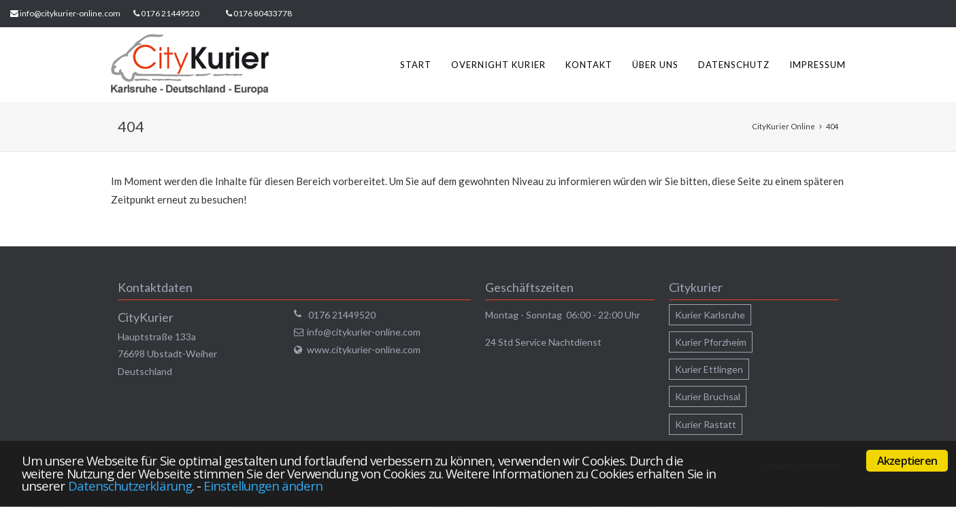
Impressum (817, 64)
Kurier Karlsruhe (710, 315)
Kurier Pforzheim (710, 342)
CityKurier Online (783, 126)
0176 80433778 (262, 13)
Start (415, 64)
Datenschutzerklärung (130, 485)
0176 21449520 (170, 13)
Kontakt (588, 64)
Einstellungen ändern (263, 485)
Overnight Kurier (498, 64)
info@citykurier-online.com (70, 13)
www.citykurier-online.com (364, 349)
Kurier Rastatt (705, 424)
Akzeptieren (907, 460)
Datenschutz (734, 64)
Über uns (655, 64)
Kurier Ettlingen (709, 369)
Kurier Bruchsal (707, 396)
